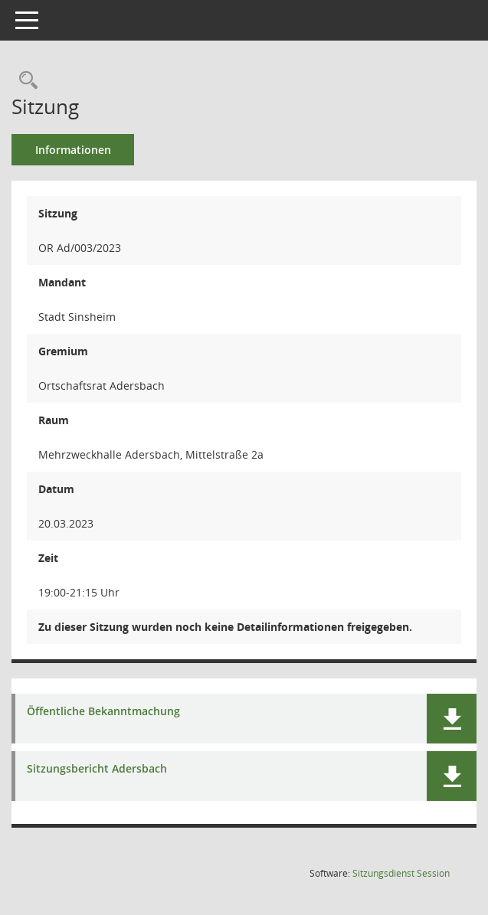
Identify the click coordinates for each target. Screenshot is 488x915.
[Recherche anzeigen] (24, 80)
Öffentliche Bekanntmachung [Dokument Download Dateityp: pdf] (103, 711)
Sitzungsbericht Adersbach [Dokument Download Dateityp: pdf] (97, 769)
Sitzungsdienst (401, 873)
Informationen (73, 149)
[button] (452, 718)
